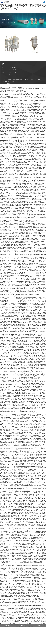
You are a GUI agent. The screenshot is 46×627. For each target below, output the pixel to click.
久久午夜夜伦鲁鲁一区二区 (25, 370)
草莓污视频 (4, 572)
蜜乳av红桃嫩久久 (15, 161)
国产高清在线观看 (41, 290)
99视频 (8, 604)
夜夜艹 (15, 455)
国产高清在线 (41, 121)
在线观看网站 (29, 288)
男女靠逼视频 (13, 549)
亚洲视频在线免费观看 (19, 143)
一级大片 (27, 367)
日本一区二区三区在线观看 (21, 340)
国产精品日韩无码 (35, 347)
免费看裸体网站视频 (29, 174)
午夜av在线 (42, 393)
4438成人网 (32, 334)
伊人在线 (37, 143)
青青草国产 (6, 192)
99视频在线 (32, 213)
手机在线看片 (3, 467)
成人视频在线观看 (19, 217)
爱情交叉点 (24, 250)
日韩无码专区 (9, 481)
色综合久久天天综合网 (38, 395)
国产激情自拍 (3, 315)
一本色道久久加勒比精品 (13, 525)
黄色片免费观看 (28, 110)
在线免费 (7, 346)
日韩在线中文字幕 (16, 155)
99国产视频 (26, 315)
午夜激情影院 (41, 528)
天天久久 (2, 386)
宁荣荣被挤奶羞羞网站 (7, 374)
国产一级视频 (22, 561)
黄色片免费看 (5, 518)
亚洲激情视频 (18, 553)
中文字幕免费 (19, 420)
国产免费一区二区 (15, 199)
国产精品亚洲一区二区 (5, 181)
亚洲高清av (30, 96)
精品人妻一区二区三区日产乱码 (27, 195)
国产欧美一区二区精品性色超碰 (24, 134)
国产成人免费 (24, 529)
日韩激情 (18, 281)
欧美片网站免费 (13, 221)
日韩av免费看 (30, 214)
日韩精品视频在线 (18, 146)
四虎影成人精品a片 (26, 295)
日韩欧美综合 (10, 293)
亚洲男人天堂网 (24, 441)
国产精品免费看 (20, 373)
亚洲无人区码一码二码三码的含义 (22, 165)
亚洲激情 (31, 411)
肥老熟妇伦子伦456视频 (14, 429)
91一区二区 (9, 256)
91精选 (32, 518)
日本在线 (40, 375)
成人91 (44, 97)
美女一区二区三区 (16, 426)
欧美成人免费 (11, 418)
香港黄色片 (19, 97)
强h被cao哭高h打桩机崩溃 (8, 556)
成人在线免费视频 (10, 238)
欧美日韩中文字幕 (4, 278)
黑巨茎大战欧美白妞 (7, 179)
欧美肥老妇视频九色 (24, 153)
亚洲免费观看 (5, 325)
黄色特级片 (28, 614)
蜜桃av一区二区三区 (40, 370)
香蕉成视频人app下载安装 (20, 531)
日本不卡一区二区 (19, 547)
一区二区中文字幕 (22, 494)
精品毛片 (22, 156)
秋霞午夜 (29, 210)
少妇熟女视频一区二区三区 (20, 101)
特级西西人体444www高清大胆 (23, 500)
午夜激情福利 (19, 506)
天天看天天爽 (31, 131)
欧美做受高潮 (31, 164)
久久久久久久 (26, 285)
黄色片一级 (16, 370)
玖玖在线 (28, 604)
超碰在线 (20, 261)
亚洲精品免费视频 (25, 236)
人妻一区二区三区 (4, 334)
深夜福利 (9, 273)
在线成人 (23, 198)
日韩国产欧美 (41, 572)
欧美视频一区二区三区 (15, 411)
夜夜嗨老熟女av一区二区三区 (36, 405)
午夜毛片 (34, 110)
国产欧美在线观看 (15, 195)
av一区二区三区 (7, 253)
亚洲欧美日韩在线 (18, 312)
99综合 (14, 586)
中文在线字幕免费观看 (40, 476)
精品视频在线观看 (37, 103)
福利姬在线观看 (31, 359)
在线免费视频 (19, 607)
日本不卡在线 (22, 574)
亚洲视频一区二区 (16, 555)
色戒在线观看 (37, 312)
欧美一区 (36, 341)
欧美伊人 (14, 529)
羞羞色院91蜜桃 (41, 353)
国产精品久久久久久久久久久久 (33, 171)
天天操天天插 (40, 176)
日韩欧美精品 (33, 290)
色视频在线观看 (22, 241)
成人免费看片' (6, 233)
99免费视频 (24, 210)
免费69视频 (21, 218)
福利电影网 (29, 362)
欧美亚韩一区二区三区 (14, 300)
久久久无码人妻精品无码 (7, 113)
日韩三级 (33, 577)
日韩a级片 (15, 442)
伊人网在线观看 (31, 99)
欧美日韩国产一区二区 (25, 518)
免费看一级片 (27, 549)
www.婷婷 (40, 510)
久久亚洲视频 (36, 282)
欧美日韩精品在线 (12, 260)
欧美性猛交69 (21, 455)
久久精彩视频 (9, 183)
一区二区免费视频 (15, 469)
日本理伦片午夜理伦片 (39, 461)
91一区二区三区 (8, 559)
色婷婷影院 (32, 445)
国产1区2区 (42, 562)
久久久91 (10, 333)
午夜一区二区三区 (40, 213)
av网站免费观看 (15, 150)
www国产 (31, 183)
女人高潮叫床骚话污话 (9, 614)
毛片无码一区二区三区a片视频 (7, 101)
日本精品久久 (43, 478)
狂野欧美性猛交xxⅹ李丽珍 (40, 128)
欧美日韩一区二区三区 (34, 93)
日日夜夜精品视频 (38, 266)
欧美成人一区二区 (37, 224)
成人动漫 (23, 580)
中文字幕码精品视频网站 (28, 146)
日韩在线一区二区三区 (5, 244)
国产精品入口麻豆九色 (20, 620)
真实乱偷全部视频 (41, 211)
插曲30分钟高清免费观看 (7, 507)
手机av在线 (5, 485)
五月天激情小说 (20, 260)
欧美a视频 (13, 104)
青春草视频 (37, 241)
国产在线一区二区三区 (34, 190)
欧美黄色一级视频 (9, 141)
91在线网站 (39, 248)
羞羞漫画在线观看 (37, 430)
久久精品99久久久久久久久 (17, 181)
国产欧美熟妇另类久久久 (39, 232)
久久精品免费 (3, 331)
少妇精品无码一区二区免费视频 (14, 565)
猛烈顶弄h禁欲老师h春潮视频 (27, 378)
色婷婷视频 (10, 368)
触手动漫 (14, 213)
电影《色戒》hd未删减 (20, 328)
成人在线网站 (42, 93)
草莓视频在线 (22, 242)
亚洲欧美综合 (25, 131)
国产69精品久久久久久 (30, 244)
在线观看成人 (40, 451)
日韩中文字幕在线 (15, 464)
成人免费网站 (20, 221)
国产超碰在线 (40, 371)
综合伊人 (25, 217)
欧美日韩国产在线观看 (20, 424)
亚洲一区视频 (3, 99)
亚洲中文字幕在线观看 (25, 207)
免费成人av (36, 207)
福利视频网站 (43, 204)
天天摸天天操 (33, 497)
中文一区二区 (10, 254)
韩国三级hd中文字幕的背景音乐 (32, 281)
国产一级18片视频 (11, 210)
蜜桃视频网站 (33, 367)
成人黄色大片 (3, 349)
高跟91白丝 (39, 338)
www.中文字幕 (15, 374)
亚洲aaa (22, 509)
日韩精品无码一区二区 (19, 584)
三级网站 (13, 244)
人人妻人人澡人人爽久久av (9, 424)
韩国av (36, 375)
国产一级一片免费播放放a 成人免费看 (36, 275)
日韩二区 (25, 420)
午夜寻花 (34, 94)
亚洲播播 (4, 128)
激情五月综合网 (42, 264)
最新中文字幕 (10, 370)
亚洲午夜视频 (33, 211)
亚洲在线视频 (32, 124)
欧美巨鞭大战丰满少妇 (12, 373)
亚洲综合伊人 (42, 612)
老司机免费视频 (19, 184)
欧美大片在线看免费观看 (9, 257)
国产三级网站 (34, 184)
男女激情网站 (14, 387)
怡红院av (29, 269)
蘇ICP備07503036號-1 (29, 79)
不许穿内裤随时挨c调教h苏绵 (31, 187)
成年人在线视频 (24, 93)
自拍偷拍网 (38, 524)
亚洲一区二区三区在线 (27, 463)
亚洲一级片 (11, 390)
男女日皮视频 (30, 101)
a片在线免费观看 (14, 452)
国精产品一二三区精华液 (11, 158)
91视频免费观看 (25, 540)
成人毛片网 (4, 522)
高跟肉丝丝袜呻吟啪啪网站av (27, 196)
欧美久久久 (37, 217)
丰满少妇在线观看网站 (13, 284)
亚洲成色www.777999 (5, 510)
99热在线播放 (20, 103)
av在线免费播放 (8, 269)
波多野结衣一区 (26, 193)
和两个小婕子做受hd (39, 494)
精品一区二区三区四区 (25, 199)
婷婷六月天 (14, 106)
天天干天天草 (10, 211)
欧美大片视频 (9, 164)
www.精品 (17, 355)
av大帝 (41, 101)
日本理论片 (8, 553)
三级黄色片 (2, 411)
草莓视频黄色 (33, 223)
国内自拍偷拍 (20, 447)
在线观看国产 (24, 392)
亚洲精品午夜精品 (29, 128)
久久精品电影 (16, 592)
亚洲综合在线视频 (26, 506)
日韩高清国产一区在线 (33, 364)
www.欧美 (41, 473)
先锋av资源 (36, 595)
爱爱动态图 (29, 229)
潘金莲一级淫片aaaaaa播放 (26, 398)
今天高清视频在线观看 (7, 347)
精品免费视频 (37, 340)
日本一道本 (22, 174)
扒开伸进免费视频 (19, 433)
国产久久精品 (3, 165)
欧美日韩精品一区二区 (5, 133)
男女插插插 (22, 367)
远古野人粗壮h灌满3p (20, 189)
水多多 (23, 495)
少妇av (32, 207)
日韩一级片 (39, 583)
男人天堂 (19, 173)
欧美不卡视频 (40, 439)
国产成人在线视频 (10, 125)
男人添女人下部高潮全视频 (16, 510)
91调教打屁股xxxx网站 (20, 122)
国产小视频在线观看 (19, 418)
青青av (27, 330)
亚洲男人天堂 (39, 389)
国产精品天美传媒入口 (35, 189)
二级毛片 (28, 390)
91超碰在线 (2, 288)
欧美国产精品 (6, 144)
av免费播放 (28, 501)
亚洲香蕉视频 (23, 269)
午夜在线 (7, 307)
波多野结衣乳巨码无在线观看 (24, 598)
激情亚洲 (2, 174)
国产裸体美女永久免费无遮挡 (12, 562)
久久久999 (33, 109)
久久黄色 (7, 218)
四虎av (4, 270)
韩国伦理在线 (18, 239)
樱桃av (1, 233)
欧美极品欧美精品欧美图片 (17, 273)
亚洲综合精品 (18, 399)
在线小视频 (14, 402)
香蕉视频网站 (6, 275)
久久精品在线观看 (26, 211)
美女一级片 (41, 328)
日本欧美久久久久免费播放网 (6, 596)
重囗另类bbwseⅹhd (19, 263)
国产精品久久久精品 (18, 264)
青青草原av (30, 253)
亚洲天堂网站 (37, 426)
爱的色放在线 (35, 179)
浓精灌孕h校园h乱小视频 (38, 537)
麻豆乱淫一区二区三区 (7, 414)
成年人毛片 (15, 152)
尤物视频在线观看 (12, 298)
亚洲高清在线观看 (30, 498)
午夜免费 (15, 261)
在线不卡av (27, 331)
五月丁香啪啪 (17, 229)
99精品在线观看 (31, 490)
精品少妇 (27, 423)
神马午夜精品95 (15, 350)
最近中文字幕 (32, 304)
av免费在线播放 (20, 179)
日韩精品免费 (24, 133)
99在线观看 (19, 192)
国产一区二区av (31, 133)
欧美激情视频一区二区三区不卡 (35, 590)
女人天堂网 (35, 137)
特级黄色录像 (31, 147)
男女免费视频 (25, 190)
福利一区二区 (28, 464)
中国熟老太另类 (14, 241)
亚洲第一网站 (30, 307)
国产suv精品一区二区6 (27, 507)
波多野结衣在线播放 (28, 338)
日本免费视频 (43, 509)
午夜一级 (6, 423)
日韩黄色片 (43, 531)
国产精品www (10, 99)
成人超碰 (34, 316)
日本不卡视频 (39, 487)
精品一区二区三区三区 (34, 393)
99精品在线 (41, 559)
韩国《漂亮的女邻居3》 (27, 112)
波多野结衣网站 (26, 521)
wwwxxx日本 (17, 208)
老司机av (26, 130)
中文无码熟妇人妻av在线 (9, 340)
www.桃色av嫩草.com (22, 470)
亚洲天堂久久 (28, 458)
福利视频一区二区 (28, 547)
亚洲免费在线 (23, 141)
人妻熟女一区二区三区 (31, 177)
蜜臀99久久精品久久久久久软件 (28, 239)
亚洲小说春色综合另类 (30, 460)
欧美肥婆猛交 (29, 149)
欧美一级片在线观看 (27, 118)
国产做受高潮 (39, 452)
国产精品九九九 (6, 435)
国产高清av (42, 343)
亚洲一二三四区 (3, 598)
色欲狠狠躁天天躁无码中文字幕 (35, 444)
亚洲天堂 (27, 373)
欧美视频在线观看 (38, 454)
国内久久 (24, 261)
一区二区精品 (5, 281)
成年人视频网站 (11, 399)
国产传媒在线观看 (31, 421)
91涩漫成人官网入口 (9, 96)
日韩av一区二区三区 (4, 519)
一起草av (39, 223)
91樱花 (7, 248)
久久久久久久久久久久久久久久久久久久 (36, 91)
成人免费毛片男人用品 (17, 309)
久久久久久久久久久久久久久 (32, 272)
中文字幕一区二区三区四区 (34, 516)
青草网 (7, 407)
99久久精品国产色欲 (29, 106)
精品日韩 (41, 298)
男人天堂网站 (28, 347)
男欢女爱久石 (40, 355)
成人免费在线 (3, 211)
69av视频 (25, 137)
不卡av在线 (16, 522)
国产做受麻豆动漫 (31, 173)
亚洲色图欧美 (28, 612)
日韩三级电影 (9, 150)
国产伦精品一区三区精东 (39, 96)
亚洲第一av (38, 136)
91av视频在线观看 (30, 620)
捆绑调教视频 (41, 467)
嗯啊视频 (28, 466)
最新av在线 (24, 266)
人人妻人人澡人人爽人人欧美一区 (33, 205)
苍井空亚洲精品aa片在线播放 (13, 91)
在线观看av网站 (36, 112)
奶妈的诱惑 (21, 404)
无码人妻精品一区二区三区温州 (39, 333)
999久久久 (23, 171)
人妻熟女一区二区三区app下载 (17, 115)
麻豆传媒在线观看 (30, 375)
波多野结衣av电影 (39, 130)
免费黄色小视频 (11, 127)
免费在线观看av (26, 192)
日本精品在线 (36, 352)
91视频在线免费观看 (28, 263)
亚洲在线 (38, 244)
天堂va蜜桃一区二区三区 (35, 226)
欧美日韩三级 (12, 291)
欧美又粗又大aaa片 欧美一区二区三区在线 (24, 306)
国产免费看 (29, 137)
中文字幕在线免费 (32, 529)
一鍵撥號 (38, 625)
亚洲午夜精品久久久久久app (27, 565)
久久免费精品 (13, 124)
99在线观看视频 (24, 487)
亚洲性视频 (10, 488)
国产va (35, 433)
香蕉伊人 (22, 429)
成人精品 (21, 230)
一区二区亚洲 (11, 466)
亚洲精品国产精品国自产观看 (24, 442)
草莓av (21, 461)
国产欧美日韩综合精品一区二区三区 (17, 386)
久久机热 (22, 281)
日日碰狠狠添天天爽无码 (24, 279)
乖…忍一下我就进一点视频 (25, 469)
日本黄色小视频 (15, 156)
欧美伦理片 (21, 347)
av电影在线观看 (16, 269)
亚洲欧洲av (43, 254)
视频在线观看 (40, 227)
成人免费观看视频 (13, 173)
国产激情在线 (20, 589)
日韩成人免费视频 (33, 373)
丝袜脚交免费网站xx (15, 303)
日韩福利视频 (34, 353)
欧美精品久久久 (8, 109)
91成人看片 (19, 124)
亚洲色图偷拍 (10, 395)
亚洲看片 (6, 578)
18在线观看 (28, 581)
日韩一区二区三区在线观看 (15, 196)
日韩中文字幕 (10, 405)
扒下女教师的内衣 (10, 128)
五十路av (28, 226)
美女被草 (4, 125)
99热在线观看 (6, 421)
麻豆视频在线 (22, 472)
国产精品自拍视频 (28, 492)
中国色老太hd (12, 355)
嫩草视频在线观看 (34, 270)
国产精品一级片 (11, 558)
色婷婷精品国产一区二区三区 (8, 149)
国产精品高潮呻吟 (37, 427)
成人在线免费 (18, 119)
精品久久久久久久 (40, 250)
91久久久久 (16, 96)
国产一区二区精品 (15, 287)
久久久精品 (22, 355)
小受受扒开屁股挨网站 (20, 205)
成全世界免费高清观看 (16, 133)
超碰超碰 (34, 350)
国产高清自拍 (39, 168)
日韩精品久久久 (37, 324)
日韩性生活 (35, 441)
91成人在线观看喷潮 (18, 121)
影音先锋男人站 (18, 201)
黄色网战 (39, 94)
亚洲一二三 (42, 276)
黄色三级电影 (41, 193)
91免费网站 (19, 170)
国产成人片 (32, 482)
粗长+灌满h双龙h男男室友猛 (17, 187)
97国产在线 (17, 441)
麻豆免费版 (34, 420)
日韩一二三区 (21, 109)
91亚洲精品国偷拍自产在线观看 (20, 99)
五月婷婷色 (37, 531)
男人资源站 (28, 150)
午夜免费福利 (42, 270)
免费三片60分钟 (34, 218)
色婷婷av (8, 124)
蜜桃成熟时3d (6, 512)
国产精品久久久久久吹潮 (40, 164)
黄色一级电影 (42, 595)
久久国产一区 (22, 113)
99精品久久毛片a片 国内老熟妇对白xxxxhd (35, 247)
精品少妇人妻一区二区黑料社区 (16, 278)
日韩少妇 (36, 100)
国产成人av (21, 159)
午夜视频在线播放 (20, 457)
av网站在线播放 (41, 398)
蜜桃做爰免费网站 (36, 134)
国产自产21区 (17, 248)
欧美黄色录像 (9, 288)
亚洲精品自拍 (4, 618)
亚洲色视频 (36, 562)
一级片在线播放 (40, 181)
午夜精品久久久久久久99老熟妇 (37, 199)
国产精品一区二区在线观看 (21, 168)
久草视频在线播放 (13, 470)
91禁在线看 (15, 356)
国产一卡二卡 (28, 404)
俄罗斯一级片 (40, 527)
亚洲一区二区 (39, 239)
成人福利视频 (42, 567)
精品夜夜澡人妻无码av (15, 550)
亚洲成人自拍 (20, 213)
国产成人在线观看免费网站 (36, 165)
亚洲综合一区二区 (35, 208)
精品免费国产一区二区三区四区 (12, 561)
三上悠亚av (41, 519)
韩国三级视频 (16, 341)
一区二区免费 (11, 162)
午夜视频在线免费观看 (31, 125)
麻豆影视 (6, 487)
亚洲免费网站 (11, 208)
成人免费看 (35, 398)
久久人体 (6, 525)
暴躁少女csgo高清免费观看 (15, 295)
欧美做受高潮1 (26, 602)
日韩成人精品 (26, 213)
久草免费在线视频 (4, 130)
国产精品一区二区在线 (35, 139)
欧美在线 (4, 481)
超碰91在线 (39, 429)
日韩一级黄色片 (27, 184)
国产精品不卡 (39, 529)
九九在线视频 (20, 136)
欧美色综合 (28, 544)
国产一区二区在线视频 (12, 136)
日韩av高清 (36, 116)
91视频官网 (42, 118)
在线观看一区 (5, 509)
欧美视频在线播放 (40, 605)
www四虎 (23, 290)
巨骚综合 (22, 350)
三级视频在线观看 (30, 241)
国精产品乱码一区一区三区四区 (25, 107)
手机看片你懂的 (18, 415)
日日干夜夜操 (42, 384)
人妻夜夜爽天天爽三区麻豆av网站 (34, 162)
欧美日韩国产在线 (35, 269)
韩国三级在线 (25, 571)
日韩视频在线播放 (4, 478)
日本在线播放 (13, 97)
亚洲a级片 (40, 373)
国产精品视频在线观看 (39, 411)
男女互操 (40, 184)
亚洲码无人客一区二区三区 (33, 204)
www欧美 (25, 216)
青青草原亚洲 (11, 445)
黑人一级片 (7, 383)
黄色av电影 (14, 310)
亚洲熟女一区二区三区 (5, 93)
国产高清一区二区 (4, 482)
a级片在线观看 (14, 568)
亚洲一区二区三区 (37, 488)
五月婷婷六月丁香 (7, 303)
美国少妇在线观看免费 (19, 488)
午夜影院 (28, 140)
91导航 (27, 435)
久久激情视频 (23, 180)
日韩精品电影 (41, 607)
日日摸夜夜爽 (18, 210)
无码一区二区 (42, 441)
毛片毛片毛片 (3, 119)
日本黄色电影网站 (14, 404)
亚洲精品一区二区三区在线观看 (13, 410)
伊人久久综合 (12, 457)
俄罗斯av (11, 248)
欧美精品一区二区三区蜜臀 (8, 227)
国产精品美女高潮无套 (28, 116)
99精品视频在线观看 (36, 113)
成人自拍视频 (31, 266)
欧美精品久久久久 (13, 134)
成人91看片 (26, 230)
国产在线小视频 (3, 498)
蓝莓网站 (25, 365)
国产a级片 (2, 217)
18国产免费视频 (23, 341)
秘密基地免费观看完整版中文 (36, 140)
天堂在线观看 (42, 374)
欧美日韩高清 (40, 383)
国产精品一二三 (21, 331)
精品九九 (31, 330)
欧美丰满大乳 (8, 161)
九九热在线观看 (10, 165)
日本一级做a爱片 (33, 381)
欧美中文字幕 (7, 608)
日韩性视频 (24, 479)
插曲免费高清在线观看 (18, 223)
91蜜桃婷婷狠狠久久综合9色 (37, 544)
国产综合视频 (18, 131)
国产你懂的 (19, 137)
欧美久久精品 (21, 310)
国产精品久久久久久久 (16, 349)
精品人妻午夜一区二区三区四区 (19, 272)
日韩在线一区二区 (28, 615)
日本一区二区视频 (18, 599)
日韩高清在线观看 (11, 375)
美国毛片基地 (10, 484)
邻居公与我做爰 (27, 438)
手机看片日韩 (32, 136)
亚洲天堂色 (41, 438)
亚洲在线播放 (35, 572)
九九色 (18, 171)
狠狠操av (23, 155)
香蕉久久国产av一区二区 (14, 140)
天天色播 (25, 298)
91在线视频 (23, 555)
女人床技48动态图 (11, 131)
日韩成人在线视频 (27, 527)
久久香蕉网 (31, 476)
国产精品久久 (27, 158)
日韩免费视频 (13, 571)
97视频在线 (38, 167)
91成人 (35, 176)
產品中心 (23, 625)
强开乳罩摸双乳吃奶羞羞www (36, 315)
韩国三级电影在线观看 (7, 297)
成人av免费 (11, 407)
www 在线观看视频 (17, 190)
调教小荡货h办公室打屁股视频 (37, 192)
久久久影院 (10, 408)
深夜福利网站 (34, 235)
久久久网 (9, 349)
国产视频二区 (10, 152)
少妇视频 (7, 338)
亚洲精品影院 (35, 319)
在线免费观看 (21, 130)
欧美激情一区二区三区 (17, 116)
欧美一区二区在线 (26, 251)
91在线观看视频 (14, 159)
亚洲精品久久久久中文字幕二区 (9, 112)
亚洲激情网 (40, 475)
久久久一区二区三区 (31, 180)
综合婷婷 (30, 441)
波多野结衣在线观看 (34, 238)
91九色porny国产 (10, 615)
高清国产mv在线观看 (4, 567)
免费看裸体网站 (11, 427)
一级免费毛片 (39, 258)
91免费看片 (33, 115)
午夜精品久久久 (38, 196)
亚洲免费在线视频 (26, 201)
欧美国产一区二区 (23, 167)
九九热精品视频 (13, 435)
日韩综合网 (27, 218)
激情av (20, 256)
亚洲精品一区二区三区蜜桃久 (34, 313)
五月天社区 (9, 612)
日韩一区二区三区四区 (32, 414)
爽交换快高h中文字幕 (20, 581)
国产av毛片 (39, 390)
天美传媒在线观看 (40, 150)
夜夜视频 (17, 218)
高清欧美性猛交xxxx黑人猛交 (19, 537)
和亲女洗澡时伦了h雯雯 (10, 313)
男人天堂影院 (18, 540)
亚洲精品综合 (39, 156)
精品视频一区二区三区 (28, 245)
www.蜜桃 (8, 122)
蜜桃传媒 (7, 386)
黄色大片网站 (33, 267)
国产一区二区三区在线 (8, 167)
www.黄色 (39, 423)
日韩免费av (22, 140)
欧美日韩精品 (17, 198)
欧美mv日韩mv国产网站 (11, 204)
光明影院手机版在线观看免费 (10, 171)
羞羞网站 (18, 450)
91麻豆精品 (26, 136)
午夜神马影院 (29, 555)
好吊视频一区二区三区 (35, 417)
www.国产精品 (34, 438)
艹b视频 (37, 343)
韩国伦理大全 (40, 414)
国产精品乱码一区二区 (27, 319)
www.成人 (43, 173)
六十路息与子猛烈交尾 (12, 103)
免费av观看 (29, 161)
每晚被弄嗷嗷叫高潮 (11, 447)
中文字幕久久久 (13, 192)
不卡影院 (3, 432)
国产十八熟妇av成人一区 (33, 384)
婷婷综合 (28, 189)
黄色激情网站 (32, 153)
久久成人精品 (10, 378)
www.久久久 (5, 358)
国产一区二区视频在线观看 (34, 254)
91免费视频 (39, 598)
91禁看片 (42, 352)
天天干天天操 (26, 97)
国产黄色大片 (28, 115)
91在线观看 (8, 195)
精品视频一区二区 (10, 146)
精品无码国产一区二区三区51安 (22, 238)
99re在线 (35, 338)
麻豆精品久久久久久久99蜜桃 (13, 544)
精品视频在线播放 (40, 109)
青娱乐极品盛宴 (39, 460)
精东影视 (26, 430)
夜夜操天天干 (39, 577)
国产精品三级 (13, 490)
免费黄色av (10, 312)
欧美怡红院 (13, 420)
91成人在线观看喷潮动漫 (22, 304)
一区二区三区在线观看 (39, 146)
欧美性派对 (4, 370)
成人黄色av (28, 524)
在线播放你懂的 (12, 307)
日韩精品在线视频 (29, 324)
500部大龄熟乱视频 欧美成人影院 (26, 300)
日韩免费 (13, 335)
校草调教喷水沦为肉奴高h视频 (20, 362)
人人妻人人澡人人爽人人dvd (12, 574)
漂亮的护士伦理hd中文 (16, 93)
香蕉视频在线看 (19, 543)
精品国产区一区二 (19, 338)
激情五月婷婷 (17, 162)
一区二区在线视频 (24, 96)
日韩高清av (33, 527)
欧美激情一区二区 (4, 581)
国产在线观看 (15, 288)
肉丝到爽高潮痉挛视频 (13, 235)
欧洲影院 (25, 309)
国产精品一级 (33, 159)
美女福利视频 (39, 321)
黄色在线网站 (3, 375)
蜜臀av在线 (24, 170)
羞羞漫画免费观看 (25, 334)
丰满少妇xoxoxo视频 (19, 615)
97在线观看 (4, 293)
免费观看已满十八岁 (9, 217)
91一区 (7, 153)
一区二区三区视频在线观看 (32, 242)
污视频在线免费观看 (23, 275)
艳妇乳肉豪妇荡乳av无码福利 (37, 424)
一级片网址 (4, 180)
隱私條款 (8, 83)
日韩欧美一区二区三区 (5, 199)
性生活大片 (23, 371)
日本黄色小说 (21, 452)
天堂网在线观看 (11, 578)
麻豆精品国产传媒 (8, 534)
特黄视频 (17, 478)
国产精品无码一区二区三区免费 (20, 186)
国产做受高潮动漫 (23, 214)
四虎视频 (40, 501)
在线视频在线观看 (24, 248)
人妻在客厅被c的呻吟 (40, 131)
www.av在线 (20, 401)
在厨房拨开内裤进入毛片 (38, 152)
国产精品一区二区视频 (15, 371)
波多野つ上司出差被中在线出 (36, 361)
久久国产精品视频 (6, 139)
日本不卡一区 (42, 435)
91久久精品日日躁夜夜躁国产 (13, 220)
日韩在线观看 (25, 147)
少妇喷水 (19, 485)
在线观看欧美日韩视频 (14, 153)
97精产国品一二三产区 (20, 125)
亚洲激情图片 (19, 193)
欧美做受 (42, 217)
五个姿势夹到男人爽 (17, 254)
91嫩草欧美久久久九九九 (36, 279)
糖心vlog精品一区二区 (38, 119)
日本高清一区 (28, 156)
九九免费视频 (35, 170)
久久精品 (21, 365)
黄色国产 (7, 546)
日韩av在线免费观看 (11, 202)
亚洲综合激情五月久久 (38, 589)
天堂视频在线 (27, 310)
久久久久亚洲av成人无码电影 (15, 301)
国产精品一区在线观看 (9, 337)
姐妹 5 (11, 472)
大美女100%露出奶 (25, 473)
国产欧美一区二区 (11, 119)
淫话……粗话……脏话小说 (21, 609)
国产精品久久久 (35, 161)
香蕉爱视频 (26, 418)
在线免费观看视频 (8, 155)
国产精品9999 (12, 478)
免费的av (19, 529)
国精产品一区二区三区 (20, 128)
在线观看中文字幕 (34, 261)
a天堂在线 (15, 448)
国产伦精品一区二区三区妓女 (25, 152)
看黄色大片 (9, 621)
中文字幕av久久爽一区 (18, 583)
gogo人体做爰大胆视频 (8, 186)
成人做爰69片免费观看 (11, 184)
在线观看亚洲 (3, 152)
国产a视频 (23, 485)
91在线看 (15, 439)
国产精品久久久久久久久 (19, 466)
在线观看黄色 (20, 158)
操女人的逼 (7, 242)
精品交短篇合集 (39, 564)
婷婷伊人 (13, 122)
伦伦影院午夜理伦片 (15, 436)
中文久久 (29, 420)
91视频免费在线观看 (13, 476)
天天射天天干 (31, 221)
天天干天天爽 (34, 331)
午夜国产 (9, 398)
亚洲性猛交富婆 (28, 584)
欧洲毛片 (24, 256)
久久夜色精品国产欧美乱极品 (35, 97)
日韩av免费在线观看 (40, 180)
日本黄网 (31, 121)
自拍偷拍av (6, 527)
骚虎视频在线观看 (19, 454)
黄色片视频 (36, 214)
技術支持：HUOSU (14, 81)
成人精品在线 (29, 113)
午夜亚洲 (2, 266)
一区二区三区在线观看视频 (22, 313)
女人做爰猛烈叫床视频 (5, 276)
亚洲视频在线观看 (7, 213)
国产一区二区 (31, 340)
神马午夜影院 (41, 297)
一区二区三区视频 (37, 233)
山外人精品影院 (27, 484)
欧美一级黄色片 (31, 309)
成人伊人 (33, 365)
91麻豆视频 (38, 125)
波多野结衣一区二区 (20, 244)
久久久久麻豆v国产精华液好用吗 (19, 297)
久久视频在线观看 (6, 473)
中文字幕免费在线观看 (28, 395)
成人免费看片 (37, 106)
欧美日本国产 (19, 118)
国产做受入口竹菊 (34, 287)
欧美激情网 (25, 100)
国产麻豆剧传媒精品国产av (19, 232)
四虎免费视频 (8, 335)
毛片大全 (2, 479)
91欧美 (29, 365)
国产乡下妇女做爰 (32, 168)
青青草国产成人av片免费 (10, 118)
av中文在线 (25, 254)
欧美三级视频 (29, 119)
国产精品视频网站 (31, 167)
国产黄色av (23, 229)
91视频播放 (18, 112)
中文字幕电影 (15, 621)
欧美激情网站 (8, 104)
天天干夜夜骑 (26, 607)
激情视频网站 (27, 417)
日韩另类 (36, 565)
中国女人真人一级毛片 (27, 94)
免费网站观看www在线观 (33, 298)
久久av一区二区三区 (16, 392)
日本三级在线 (38, 445)
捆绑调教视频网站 (7, 241)
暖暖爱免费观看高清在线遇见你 (24, 387)
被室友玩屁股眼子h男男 (16, 250)
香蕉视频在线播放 (33, 429)
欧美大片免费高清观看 (32, 202)
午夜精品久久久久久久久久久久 (29, 301)
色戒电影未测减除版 (16, 319)
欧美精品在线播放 (18, 293)
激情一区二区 (24, 410)
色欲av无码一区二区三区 (9, 444)
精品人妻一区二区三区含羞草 (22, 144)
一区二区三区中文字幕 (9, 207)
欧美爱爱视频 (36, 101)
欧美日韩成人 (12, 144)
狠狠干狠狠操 (42, 216)
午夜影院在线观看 (38, 307)
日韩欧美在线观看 (14, 242)
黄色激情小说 (8, 479)
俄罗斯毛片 (10, 423)
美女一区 (37, 276)
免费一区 (25, 359)
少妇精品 (4, 238)
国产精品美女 (3, 544)
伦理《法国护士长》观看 (25, 220)
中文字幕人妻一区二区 (14, 367)
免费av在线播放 (35, 118)
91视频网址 (6, 401)
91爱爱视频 (26, 159)
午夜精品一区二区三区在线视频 (13, 353)
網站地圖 (4, 83)
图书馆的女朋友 (17, 227)
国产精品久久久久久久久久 (35, 448)
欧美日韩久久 (5, 263)
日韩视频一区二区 (33, 607)
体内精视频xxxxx (6, 420)
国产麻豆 (8, 451)
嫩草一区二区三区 (13, 130)
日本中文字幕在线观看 (20, 498)
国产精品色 (33, 506)
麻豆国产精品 (36, 374)
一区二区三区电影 (36, 210)
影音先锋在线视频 (10, 599)
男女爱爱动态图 (12, 377)
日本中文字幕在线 (9, 362)
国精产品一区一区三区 (14, 279)
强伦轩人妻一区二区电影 (35, 455)
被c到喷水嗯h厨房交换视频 (13, 617)
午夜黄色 (6, 137)
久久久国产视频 (18, 257)
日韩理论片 (11, 380)
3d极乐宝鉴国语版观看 (25, 405)
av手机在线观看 (24, 538)
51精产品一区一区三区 (35, 549)
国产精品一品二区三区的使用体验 (13, 327)
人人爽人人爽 (37, 399)
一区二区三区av (15, 164)
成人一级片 (23, 567)
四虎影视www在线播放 (8, 236)
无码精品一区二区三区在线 (40, 330)
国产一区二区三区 (13, 401)
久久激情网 (14, 109)
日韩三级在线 (42, 100)
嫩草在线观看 (3, 97)
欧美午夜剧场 (30, 341)
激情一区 (27, 343)
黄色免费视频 (10, 190)
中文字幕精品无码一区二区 (31, 475)
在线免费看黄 (28, 495)
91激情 (37, 284)
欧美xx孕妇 (17, 593)
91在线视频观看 (10, 258)
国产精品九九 (29, 198)
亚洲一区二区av (11, 498)
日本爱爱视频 (38, 450)
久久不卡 (21, 417)
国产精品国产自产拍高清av (38, 229)
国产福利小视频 (8, 524)
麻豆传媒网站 (24, 421)
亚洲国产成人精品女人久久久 (22, 127)
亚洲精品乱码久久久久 (38, 107)
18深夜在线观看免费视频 (6, 532)
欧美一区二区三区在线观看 (12, 107)
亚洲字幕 (9, 365)
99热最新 (42, 244)
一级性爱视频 (18, 94)
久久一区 (32, 521)
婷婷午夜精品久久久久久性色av (7, 205)
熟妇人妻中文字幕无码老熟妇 (10, 552)
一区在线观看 (9, 116)
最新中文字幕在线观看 (15, 595)
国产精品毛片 (3, 256)
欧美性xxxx (10, 497)
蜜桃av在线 (39, 110)
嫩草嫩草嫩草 (9, 156)
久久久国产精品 (11, 515)
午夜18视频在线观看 (34, 473)
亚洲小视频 (18, 463)
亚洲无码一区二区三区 (34, 127)
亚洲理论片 (28, 558)
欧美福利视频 (24, 553)
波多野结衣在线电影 (38, 253)
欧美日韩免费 (31, 216)
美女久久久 (15, 113)
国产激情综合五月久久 (16, 176)
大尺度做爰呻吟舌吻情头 (14, 346)
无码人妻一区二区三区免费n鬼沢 (25, 294)
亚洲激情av (24, 312)
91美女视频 (26, 121)
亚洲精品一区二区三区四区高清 (39, 198)
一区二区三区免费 (34, 611)
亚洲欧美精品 (31, 217)
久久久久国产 (10, 322)
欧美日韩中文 (22, 288)
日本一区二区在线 (15, 430)
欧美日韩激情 (12, 94)
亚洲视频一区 (12, 547)
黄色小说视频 (36, 294)
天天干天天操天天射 (28, 103)
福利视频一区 (15, 347)
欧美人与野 (23, 595)
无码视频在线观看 (41, 325)
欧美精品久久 (21, 106)
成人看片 (33, 156)
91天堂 (26, 321)
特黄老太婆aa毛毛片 (12, 304)
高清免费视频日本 (7, 513)
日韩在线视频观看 (10, 110)
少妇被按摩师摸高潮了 (17, 183)
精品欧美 (12, 224)
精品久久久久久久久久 (34, 432)
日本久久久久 (21, 402)
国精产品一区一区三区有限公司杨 (23, 104)
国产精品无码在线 (8, 442)
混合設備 (3, 29)
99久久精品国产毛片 (11, 170)
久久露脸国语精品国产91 (14, 421)
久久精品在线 (28, 109)
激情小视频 (5, 127)
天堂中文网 (8, 270)
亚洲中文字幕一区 (28, 233)
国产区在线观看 (20, 344)
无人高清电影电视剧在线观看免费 (21, 393)
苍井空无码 (8, 343)
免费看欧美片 (18, 334)
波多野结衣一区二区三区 (31, 550)
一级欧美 (9, 285)
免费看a (25, 221)
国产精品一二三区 (22, 282)
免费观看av (20, 216)
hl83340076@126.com (9, 74)
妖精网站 (7, 411)
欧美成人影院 (39, 558)
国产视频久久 (7, 472)
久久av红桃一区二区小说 (31, 439)
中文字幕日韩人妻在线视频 (22, 253)
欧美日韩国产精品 (18, 337)
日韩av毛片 (16, 207)
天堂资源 (31, 144)
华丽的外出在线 (22, 139)
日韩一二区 (4, 617)
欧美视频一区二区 (24, 436)
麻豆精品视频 (31, 312)
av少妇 (37, 615)
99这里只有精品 (17, 236)
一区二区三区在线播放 (5, 436)
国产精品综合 (12, 281)
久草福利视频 (30, 256)
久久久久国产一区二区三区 (38, 220)
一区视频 (24, 380)
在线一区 (30, 589)
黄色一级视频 (26, 291)
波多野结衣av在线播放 (8, 223)
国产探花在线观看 (26, 510)
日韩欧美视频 (42, 593)
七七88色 (30, 186)
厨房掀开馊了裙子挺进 (23, 352)
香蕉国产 (37, 322)
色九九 (27, 139)
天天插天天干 (28, 316)
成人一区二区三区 (9, 592)
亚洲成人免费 (26, 183)
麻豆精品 (36, 121)
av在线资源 (11, 218)
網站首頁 (7, 625)
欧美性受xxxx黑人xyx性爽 (24, 361)
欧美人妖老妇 (11, 201)
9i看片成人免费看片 (37, 401)
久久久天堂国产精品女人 (5, 272)
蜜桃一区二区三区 (36, 470)
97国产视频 (23, 383)
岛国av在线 (5, 216)
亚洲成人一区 (23, 375)
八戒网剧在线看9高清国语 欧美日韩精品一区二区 (15, 412)
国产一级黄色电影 (29, 155)
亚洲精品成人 (37, 183)
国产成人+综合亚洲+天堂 (27, 176)
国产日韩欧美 (34, 510)
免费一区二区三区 (33, 248)
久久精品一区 (7, 224)
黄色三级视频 (18, 251)
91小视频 (17, 375)
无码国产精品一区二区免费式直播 (29, 227)
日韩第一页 (41, 116)
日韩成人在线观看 (12, 193)
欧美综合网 (38, 173)
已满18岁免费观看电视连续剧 (15, 503)
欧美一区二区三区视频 (20, 177)
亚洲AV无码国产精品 (36, 303)
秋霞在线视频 (23, 91)
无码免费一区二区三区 (37, 288)
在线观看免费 (5, 260)
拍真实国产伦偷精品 (12, 216)
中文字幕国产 (34, 408)
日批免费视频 (12, 441)
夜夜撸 (5, 202)
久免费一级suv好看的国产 (7, 492)
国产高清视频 (37, 578)
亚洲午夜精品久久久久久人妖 (29, 181)
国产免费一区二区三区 (10, 177)
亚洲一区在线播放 (11, 495)
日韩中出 (14, 179)
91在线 (39, 546)
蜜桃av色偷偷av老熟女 (19, 110)
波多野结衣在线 (3, 466)
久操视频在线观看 (24, 164)
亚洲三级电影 (40, 201)
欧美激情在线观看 (8, 106)
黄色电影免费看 (10, 315)
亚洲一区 (13, 253)
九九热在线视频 (37, 498)
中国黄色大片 (38, 133)
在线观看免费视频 (10, 198)
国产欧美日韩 (35, 186)
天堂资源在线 (14, 343)
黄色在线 (24, 119)
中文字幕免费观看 (12, 137)
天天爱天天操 (19, 298)
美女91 (1, 213)
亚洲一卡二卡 (23, 161)
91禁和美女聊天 (15, 230)
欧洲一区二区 (31, 479)
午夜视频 (37, 368)
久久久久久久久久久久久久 (10, 564)
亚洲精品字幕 (16, 141)
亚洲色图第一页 (34, 158)
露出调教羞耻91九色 (38, 144)
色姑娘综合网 (24, 162)
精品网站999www (38, 155)
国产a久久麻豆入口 (25, 450)
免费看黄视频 (38, 512)
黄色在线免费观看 (30, 232)
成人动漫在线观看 (17, 147)
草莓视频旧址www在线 (20, 247)
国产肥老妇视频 (7, 294)
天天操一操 (41, 238)
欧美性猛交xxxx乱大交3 (39, 518)
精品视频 (4, 398)
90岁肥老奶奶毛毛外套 (20, 224)
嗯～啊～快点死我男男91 (28, 337)
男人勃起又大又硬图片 (29, 433)
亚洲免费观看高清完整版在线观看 (30, 318)
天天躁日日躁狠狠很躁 (8, 121)
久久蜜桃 (44, 313)
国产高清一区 (15, 256)
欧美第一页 (26, 273)
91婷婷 (8, 97)
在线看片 (33, 457)
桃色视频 (2, 442)
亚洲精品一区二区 (7, 189)
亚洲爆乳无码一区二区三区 (13, 180)
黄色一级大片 (35, 264)
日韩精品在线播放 (4, 94)
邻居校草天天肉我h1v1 (12, 494)
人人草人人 (39, 301)
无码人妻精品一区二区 (36, 310)
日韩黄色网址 (24, 276)
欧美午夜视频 (18, 495)
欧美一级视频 (3, 623)
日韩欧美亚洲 (8, 176)
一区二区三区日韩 (40, 490)
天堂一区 (9, 159)
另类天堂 (36, 256)
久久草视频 (31, 100)
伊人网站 (37, 216)
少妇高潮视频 (11, 593)
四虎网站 (34, 150)
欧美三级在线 (3, 91)
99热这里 (4, 500)
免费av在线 (15, 214)
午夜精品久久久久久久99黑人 (17, 460)
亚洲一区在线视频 (18, 258)
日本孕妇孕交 (11, 487)
